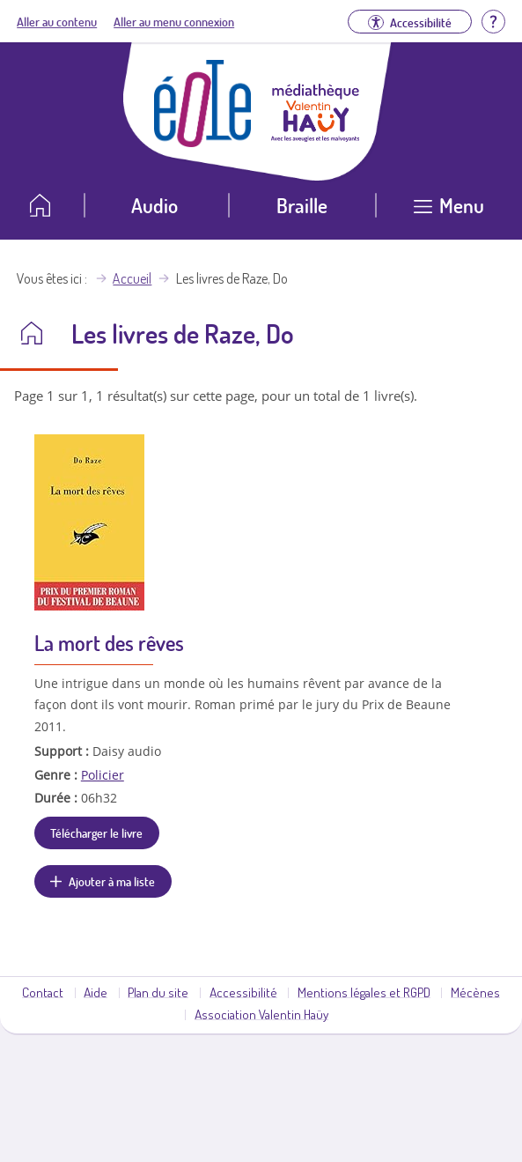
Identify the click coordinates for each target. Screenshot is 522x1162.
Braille (301, 205)
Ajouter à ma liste (112, 881)
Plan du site (158, 992)
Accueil (132, 278)
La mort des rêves (109, 642)
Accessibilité (243, 992)
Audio (154, 205)
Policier (102, 774)
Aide (95, 992)
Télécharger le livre (96, 832)
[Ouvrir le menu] (448, 211)
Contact (42, 992)
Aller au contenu (57, 21)
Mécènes (475, 992)
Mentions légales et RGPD (364, 992)
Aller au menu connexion (174, 21)
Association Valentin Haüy (261, 1014)
